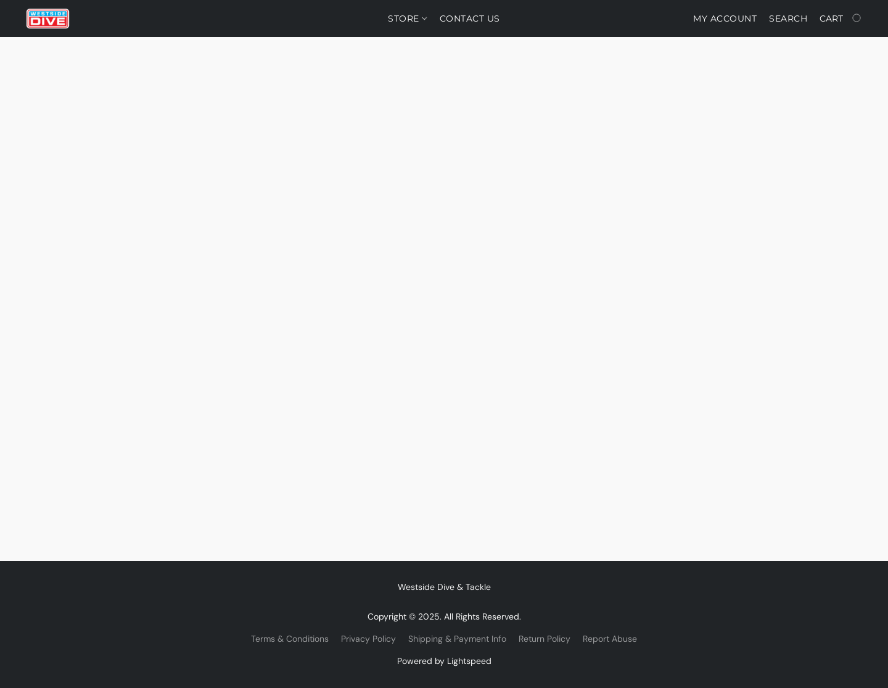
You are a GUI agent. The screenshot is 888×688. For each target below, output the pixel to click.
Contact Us (470, 18)
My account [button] (725, 18)
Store (407, 18)
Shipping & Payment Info (457, 638)
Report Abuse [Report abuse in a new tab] (610, 638)
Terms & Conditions (290, 638)
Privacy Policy (368, 638)
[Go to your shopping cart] (841, 18)
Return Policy (544, 638)
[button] (48, 18)
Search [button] (788, 18)
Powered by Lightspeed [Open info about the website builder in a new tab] (444, 660)
